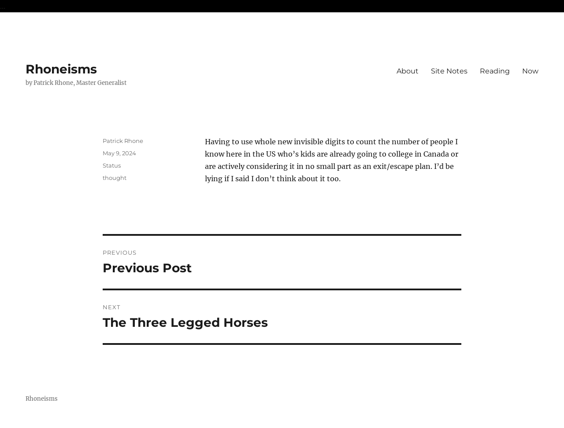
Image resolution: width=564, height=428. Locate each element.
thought (114, 177)
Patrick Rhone (123, 140)
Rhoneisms (61, 69)
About (408, 71)
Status (112, 165)
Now (530, 71)
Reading (495, 71)
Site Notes (449, 71)
